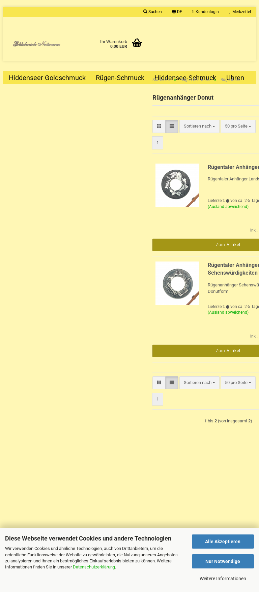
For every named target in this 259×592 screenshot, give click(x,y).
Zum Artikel (170, 255)
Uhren (235, 78)
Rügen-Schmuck (120, 78)
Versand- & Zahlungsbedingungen (40, 505)
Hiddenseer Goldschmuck (47, 78)
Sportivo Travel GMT (46, 250)
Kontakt (15, 496)
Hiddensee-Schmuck (185, 78)
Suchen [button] (152, 11)
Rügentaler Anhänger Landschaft (190, 178)
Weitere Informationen (223, 578)
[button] (177, 12)
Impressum (19, 477)
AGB (12, 523)
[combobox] (179, 137)
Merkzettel (240, 11)
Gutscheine (19, 486)
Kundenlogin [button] (205, 11)
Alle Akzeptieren (222, 541)
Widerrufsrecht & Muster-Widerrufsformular (49, 514)
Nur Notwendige (222, 561)
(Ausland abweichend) (170, 217)
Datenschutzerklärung (94, 566)
